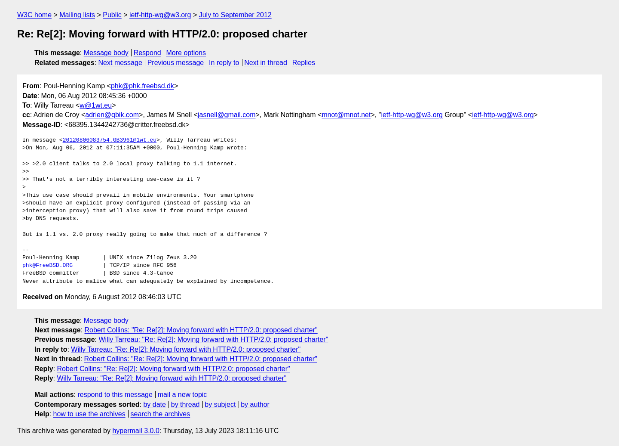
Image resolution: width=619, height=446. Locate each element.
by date (154, 404)
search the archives (160, 414)
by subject (220, 404)
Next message (120, 62)
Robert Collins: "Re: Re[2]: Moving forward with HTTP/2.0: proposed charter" (201, 330)
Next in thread (265, 62)
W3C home (34, 15)
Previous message (175, 62)
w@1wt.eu (96, 105)
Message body (106, 52)
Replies (303, 62)
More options (186, 52)
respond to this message (114, 394)
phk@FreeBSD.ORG (47, 265)
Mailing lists (77, 15)
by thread (185, 404)
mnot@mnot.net (346, 114)
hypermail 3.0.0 (135, 430)
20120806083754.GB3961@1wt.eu (109, 140)
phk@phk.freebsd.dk (142, 86)
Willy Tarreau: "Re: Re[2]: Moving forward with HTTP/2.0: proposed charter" (213, 339)
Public (112, 15)
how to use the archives (89, 414)
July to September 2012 (235, 15)
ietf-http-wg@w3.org (160, 15)
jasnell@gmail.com (227, 114)
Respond (147, 52)
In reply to (224, 62)
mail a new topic (182, 394)
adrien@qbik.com (112, 114)
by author (255, 404)
